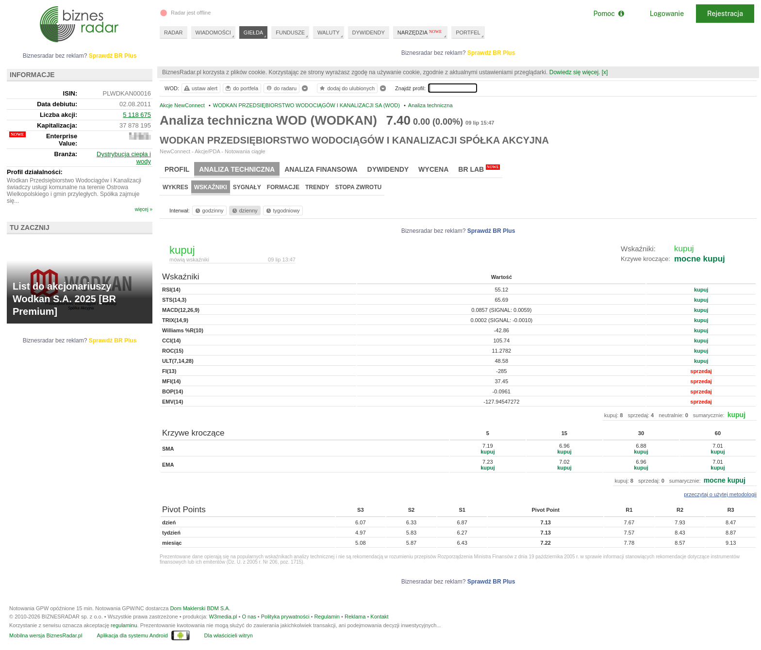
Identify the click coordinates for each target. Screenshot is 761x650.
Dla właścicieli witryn (228, 635)
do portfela (241, 88)
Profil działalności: (35, 172)
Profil (177, 169)
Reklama (355, 616)
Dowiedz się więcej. (574, 72)
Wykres (175, 187)
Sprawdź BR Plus (491, 52)
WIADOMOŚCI (213, 32)
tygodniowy (282, 210)
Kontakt (379, 616)
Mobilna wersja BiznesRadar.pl (45, 635)
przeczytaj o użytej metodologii (720, 494)
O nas (249, 616)
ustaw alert (200, 88)
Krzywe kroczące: (645, 258)
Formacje (283, 187)
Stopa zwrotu (358, 187)
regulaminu (124, 625)
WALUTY (328, 32)
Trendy (317, 187)
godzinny (209, 210)
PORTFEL (468, 32)
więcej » (143, 209)
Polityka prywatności (285, 616)
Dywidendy (388, 169)
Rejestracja (725, 13)
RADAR (173, 32)
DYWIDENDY (368, 32)
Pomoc (608, 13)
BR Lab (479, 168)
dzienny (244, 210)
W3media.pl (223, 616)
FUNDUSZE (290, 32)
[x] (605, 72)
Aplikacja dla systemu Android (132, 635)
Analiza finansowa (320, 169)
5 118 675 (137, 114)
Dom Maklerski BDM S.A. (200, 608)
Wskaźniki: (638, 248)
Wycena (433, 169)
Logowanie (667, 13)
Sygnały (247, 187)
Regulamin (327, 616)
